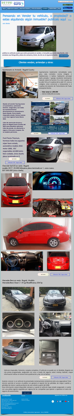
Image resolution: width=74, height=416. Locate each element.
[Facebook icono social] (57, 401)
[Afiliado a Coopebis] (68, 11)
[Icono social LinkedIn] (68, 401)
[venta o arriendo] (64, 55)
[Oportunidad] (40, 104)
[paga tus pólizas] (68, 8)
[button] (63, 98)
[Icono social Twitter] (60, 401)
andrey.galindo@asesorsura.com (11, 403)
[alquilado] (21, 83)
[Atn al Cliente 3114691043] (65, 1)
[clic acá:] (27, 393)
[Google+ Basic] (63, 401)
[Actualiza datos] (68, 5)
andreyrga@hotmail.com (10, 404)
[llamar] (47, 98)
